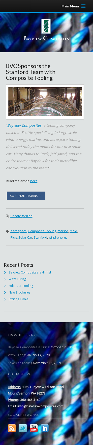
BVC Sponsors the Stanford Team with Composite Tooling (30, 71)
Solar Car (25, 237)
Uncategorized (21, 216)
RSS (12, 428)
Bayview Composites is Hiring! (30, 272)
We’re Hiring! (18, 279)
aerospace (18, 231)
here (33, 181)
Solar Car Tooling (21, 286)
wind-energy (58, 237)
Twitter (23, 428)
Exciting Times (18, 299)
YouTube (34, 428)
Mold (73, 231)
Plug (13, 237)
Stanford (40, 237)
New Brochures (19, 292)
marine (63, 231)
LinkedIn (45, 428)
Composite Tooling (42, 231)
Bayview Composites (24, 125)
